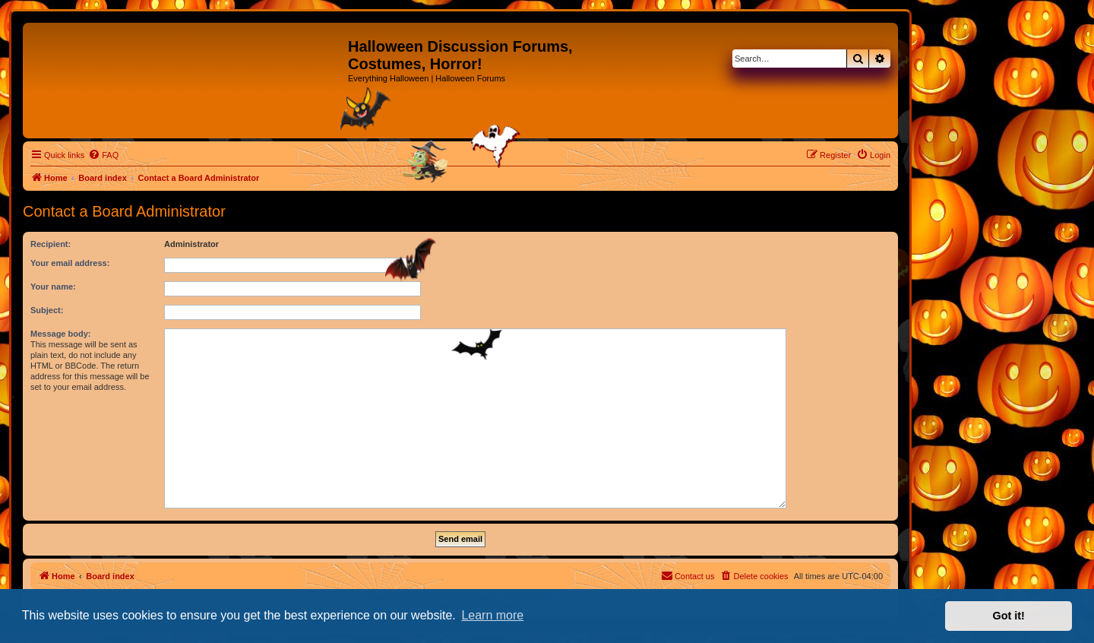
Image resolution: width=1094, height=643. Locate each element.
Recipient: (50, 244)
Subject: (46, 310)
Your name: (53, 286)
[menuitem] (103, 155)
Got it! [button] (1009, 616)
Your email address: (69, 263)
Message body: (60, 333)
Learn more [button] (492, 615)
